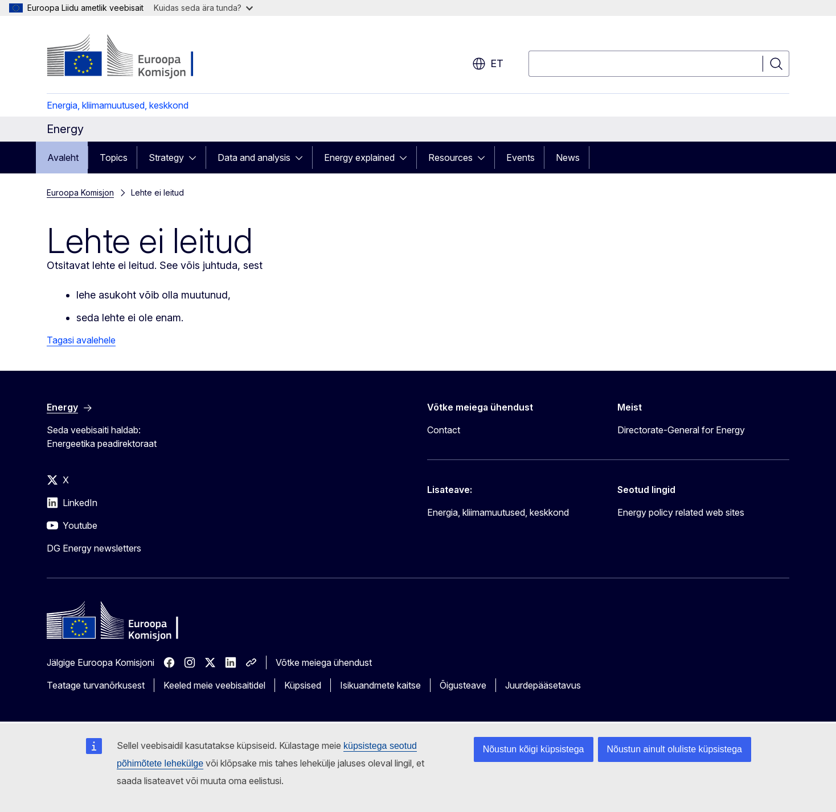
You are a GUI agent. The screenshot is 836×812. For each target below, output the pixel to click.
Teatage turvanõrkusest (96, 685)
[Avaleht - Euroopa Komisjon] (139, 57)
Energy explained (359, 157)
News (568, 157)
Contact (443, 430)
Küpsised (302, 685)
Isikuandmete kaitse (380, 685)
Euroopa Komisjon (80, 192)
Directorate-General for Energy (681, 430)
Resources (450, 157)
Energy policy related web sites (680, 512)
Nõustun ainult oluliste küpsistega (674, 749)
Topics (114, 157)
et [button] (487, 64)
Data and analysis (254, 157)
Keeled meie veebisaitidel (214, 685)
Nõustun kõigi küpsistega (533, 749)
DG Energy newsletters (94, 548)
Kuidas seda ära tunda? (203, 8)
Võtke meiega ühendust (324, 662)
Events (520, 157)
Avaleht (63, 157)
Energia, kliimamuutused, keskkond (117, 105)
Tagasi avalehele (81, 340)
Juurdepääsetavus (543, 685)
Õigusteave (463, 685)
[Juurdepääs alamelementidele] (196, 157)
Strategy (166, 157)
